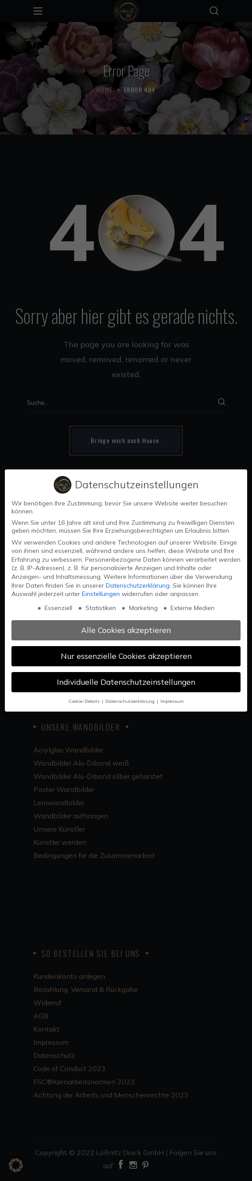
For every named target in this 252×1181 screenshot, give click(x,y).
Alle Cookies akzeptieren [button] (126, 630)
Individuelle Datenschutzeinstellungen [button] (126, 682)
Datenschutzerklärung (138, 585)
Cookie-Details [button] (84, 701)
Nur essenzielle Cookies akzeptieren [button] (126, 656)
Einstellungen (101, 594)
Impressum (172, 701)
